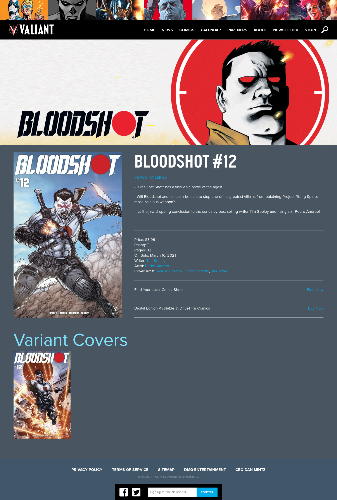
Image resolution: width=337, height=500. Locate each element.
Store (311, 30)
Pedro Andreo (157, 265)
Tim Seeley (156, 260)
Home (149, 30)
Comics (186, 30)
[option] (42, 395)
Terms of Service (130, 469)
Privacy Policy (86, 469)
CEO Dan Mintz (250, 469)
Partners (237, 30)
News (167, 30)
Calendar (211, 30)
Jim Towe (219, 271)
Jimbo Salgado (196, 271)
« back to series (150, 177)
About (260, 30)
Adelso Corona (169, 271)
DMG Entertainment (205, 469)
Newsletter (285, 30)
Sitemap (166, 469)
